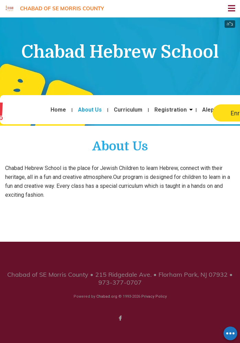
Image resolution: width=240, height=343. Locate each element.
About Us (90, 110)
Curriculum (128, 110)
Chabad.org (106, 296)
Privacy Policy (154, 296)
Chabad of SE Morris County (62, 8)
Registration (170, 110)
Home (58, 110)
